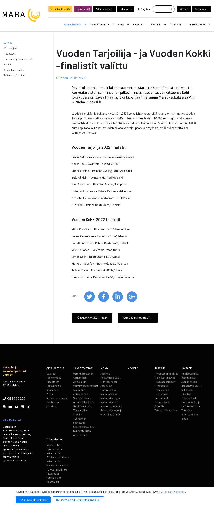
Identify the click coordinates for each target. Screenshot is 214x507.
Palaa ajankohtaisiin (92, 317)
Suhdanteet (188, 390)
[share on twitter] (90, 301)
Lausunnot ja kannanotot (17, 59)
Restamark (201, 9)
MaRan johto (53, 445)
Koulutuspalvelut (110, 377)
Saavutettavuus (82, 398)
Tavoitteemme (101, 24)
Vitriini (184, 9)
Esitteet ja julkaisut (14, 75)
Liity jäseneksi (108, 381)
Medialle (138, 24)
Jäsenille (158, 24)
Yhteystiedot (200, 24)
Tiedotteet (9, 53)
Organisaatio (108, 390)
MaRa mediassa (109, 394)
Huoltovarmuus (190, 373)
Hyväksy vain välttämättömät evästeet (78, 499)
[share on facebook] (104, 301)
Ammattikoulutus (83, 402)
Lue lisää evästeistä (173, 491)
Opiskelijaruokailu (83, 426)
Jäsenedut (106, 385)
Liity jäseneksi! (83, 9)
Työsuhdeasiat (105, 9)
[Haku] (164, 9)
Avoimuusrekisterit (111, 406)
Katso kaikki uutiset (137, 317)
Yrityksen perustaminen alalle (189, 414)
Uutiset (7, 42)
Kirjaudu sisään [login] (60, 9)
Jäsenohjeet (10, 48)
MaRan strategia (110, 398)
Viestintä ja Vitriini (57, 465)
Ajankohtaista (75, 24)
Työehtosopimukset (166, 373)
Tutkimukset (188, 398)
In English (144, 9)
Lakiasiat (126, 9)
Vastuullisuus (189, 377)
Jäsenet (105, 373)
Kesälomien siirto (83, 406)
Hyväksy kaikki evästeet (33, 499)
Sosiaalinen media (13, 69)
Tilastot (186, 394)
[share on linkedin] (118, 301)
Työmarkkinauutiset (166, 410)
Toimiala (177, 24)
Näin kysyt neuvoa (164, 377)
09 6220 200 (14, 398)
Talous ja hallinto (56, 469)
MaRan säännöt (109, 402)
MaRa (123, 24)
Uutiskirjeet (161, 398)
